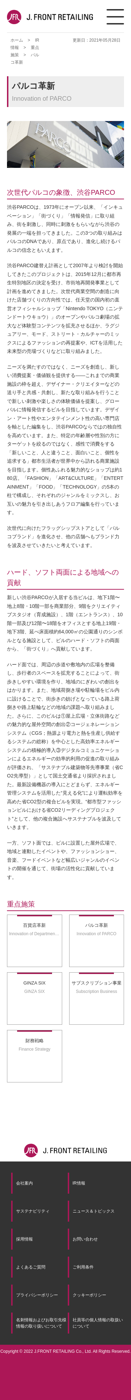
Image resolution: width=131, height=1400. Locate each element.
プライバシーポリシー (37, 1295)
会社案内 (24, 1183)
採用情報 (24, 1239)
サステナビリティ (33, 1211)
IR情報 (79, 1183)
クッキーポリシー (89, 1295)
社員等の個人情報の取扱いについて (98, 1323)
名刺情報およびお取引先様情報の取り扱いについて (41, 1323)
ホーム (16, 40)
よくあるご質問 (30, 1267)
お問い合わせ (85, 1239)
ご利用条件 (83, 1267)
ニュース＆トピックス (94, 1211)
